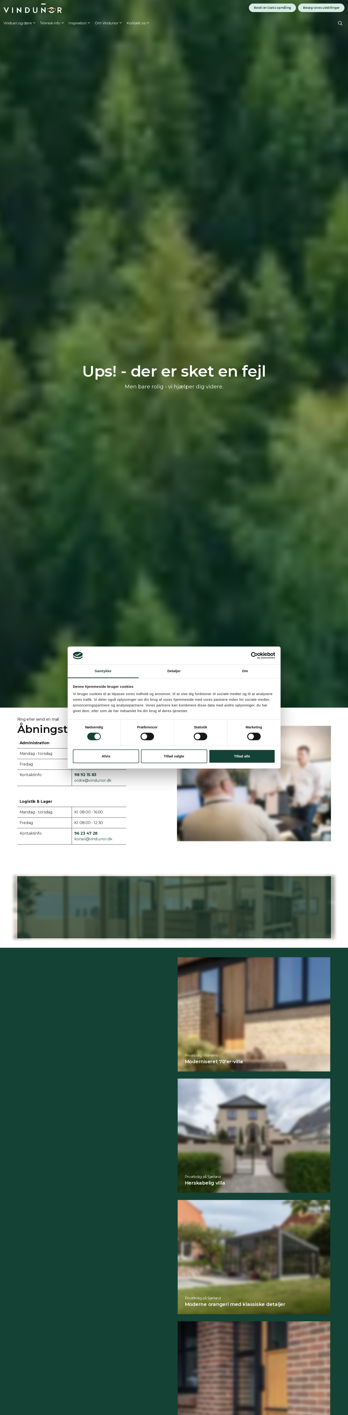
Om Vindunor (106, 23)
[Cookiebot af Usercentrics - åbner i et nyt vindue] (254, 655)
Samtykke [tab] (103, 671)
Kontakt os (136, 23)
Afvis (106, 756)
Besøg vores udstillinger (321, 8)
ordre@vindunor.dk (92, 780)
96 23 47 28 (85, 833)
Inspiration (77, 23)
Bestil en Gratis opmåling (272, 8)
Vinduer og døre (18, 23)
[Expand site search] (340, 23)
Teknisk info (50, 23)
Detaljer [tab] (174, 671)
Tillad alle (242, 756)
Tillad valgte (174, 756)
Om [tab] (245, 671)
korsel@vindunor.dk (93, 839)
